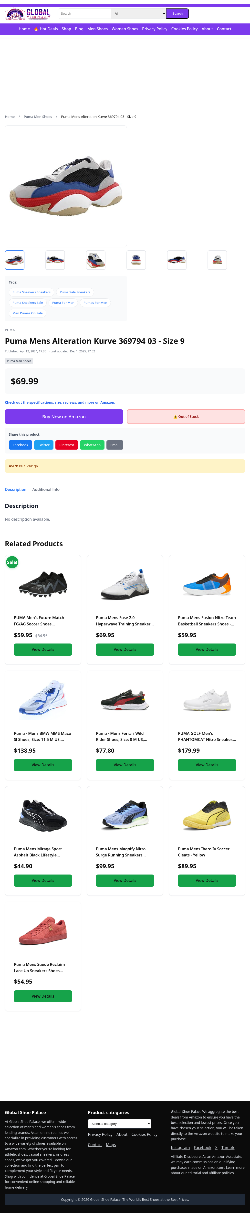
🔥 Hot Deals (46, 29)
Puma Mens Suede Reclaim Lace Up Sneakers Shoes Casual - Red (39, 971)
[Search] (84, 13)
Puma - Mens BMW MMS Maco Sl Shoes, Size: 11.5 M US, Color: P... (42, 740)
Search (177, 13)
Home (24, 29)
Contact (224, 29)
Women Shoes (125, 29)
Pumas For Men (95, 302)
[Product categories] (119, 1124)
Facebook (20, 445)
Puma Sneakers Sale (27, 302)
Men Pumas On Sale (27, 313)
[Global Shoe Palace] (28, 14)
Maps (111, 1144)
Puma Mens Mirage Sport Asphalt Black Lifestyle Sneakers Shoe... (38, 855)
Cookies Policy (184, 29)
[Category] (138, 13)
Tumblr (228, 1147)
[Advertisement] (125, 76)
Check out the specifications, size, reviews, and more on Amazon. (60, 402)
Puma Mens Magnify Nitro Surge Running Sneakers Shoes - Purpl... (121, 855)
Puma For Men (63, 302)
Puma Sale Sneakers (75, 292)
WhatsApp (92, 445)
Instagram (180, 1147)
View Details (43, 649)
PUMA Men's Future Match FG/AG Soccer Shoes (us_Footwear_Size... (39, 624)
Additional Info (46, 489)
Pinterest (66, 445)
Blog (79, 29)
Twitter (44, 445)
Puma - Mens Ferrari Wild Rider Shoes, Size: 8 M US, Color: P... (120, 740)
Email (114, 445)
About (207, 29)
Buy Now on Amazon (64, 417)
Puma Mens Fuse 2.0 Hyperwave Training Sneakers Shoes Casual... (124, 624)
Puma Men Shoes (38, 116)
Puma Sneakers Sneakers (31, 292)
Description (15, 489)
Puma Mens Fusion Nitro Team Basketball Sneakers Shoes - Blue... (207, 624)
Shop (66, 29)
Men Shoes (97, 29)
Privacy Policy (154, 29)
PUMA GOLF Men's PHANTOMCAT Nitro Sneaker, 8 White (207, 740)
